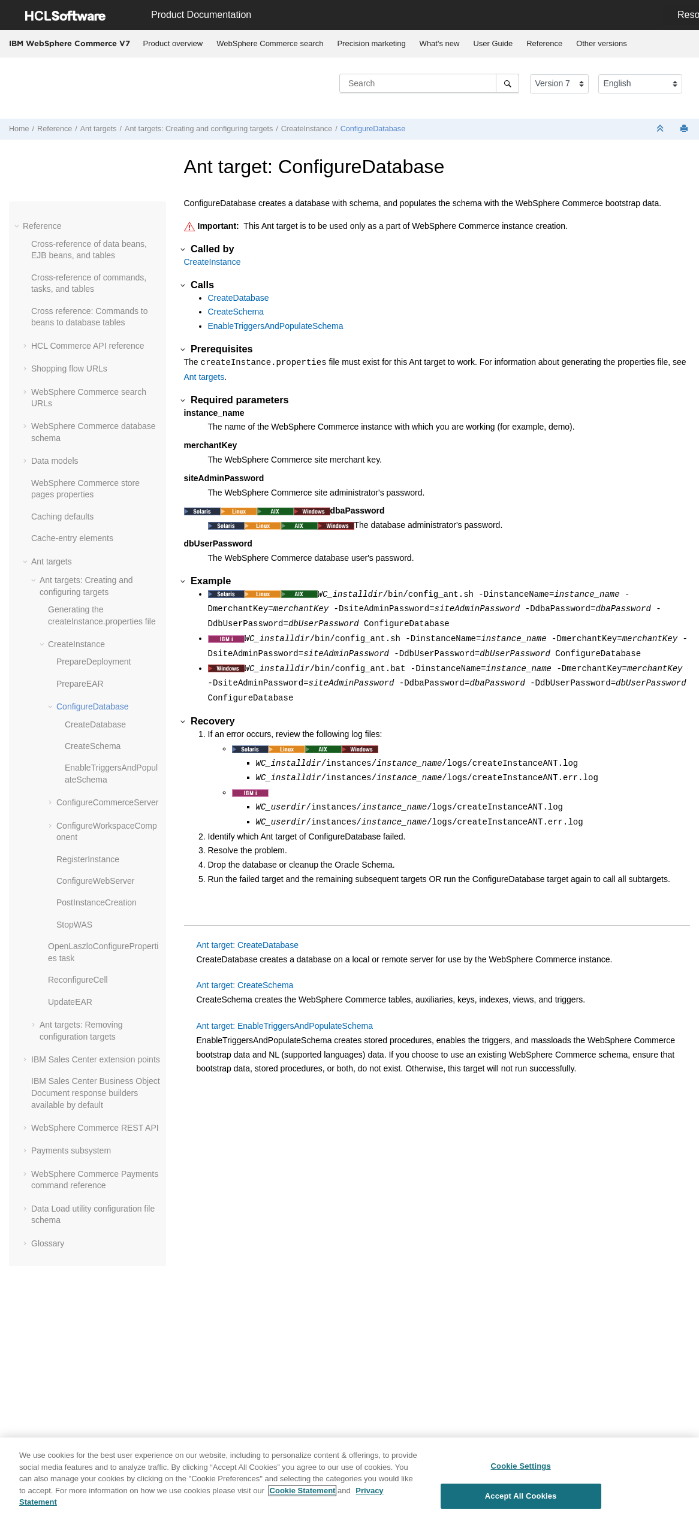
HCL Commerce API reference (87, 346)
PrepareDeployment (93, 661)
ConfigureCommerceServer (107, 802)
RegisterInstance (87, 859)
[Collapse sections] (661, 129)
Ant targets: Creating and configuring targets (199, 129)
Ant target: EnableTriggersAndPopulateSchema (285, 1026)
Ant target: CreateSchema (245, 985)
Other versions (601, 43)
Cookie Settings (521, 1466)
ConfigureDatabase (373, 129)
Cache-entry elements (72, 538)
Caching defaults (62, 516)
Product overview (173, 43)
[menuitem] (173, 44)
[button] (18, 225)
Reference (544, 43)
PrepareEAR (80, 683)
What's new (440, 43)
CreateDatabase (95, 724)
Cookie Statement (303, 1491)
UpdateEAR (70, 1002)
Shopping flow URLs (69, 368)
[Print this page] (685, 129)
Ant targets (98, 129)
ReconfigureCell (78, 980)
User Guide (493, 43)
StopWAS (74, 924)
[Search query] (429, 83)
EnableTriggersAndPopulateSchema (276, 326)
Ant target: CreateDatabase (248, 945)
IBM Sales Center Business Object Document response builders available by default (95, 1092)
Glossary (47, 1243)
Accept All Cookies (521, 1496)
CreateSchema (92, 746)
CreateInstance (306, 129)
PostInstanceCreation (96, 902)
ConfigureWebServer (95, 881)
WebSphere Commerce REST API (95, 1128)
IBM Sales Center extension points (95, 1059)
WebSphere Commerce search (269, 43)
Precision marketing (371, 43)
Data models (55, 461)
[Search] (507, 83)
